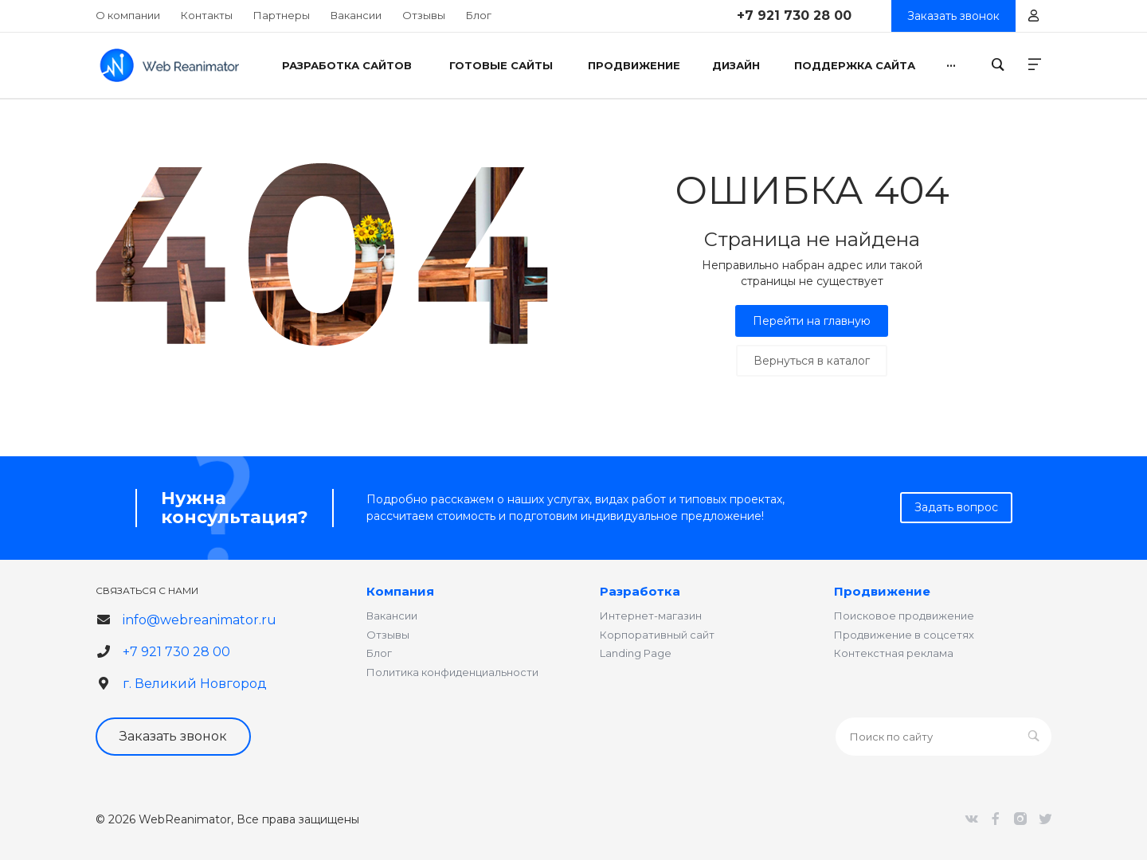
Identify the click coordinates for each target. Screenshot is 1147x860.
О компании (128, 15)
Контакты (207, 15)
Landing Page (635, 653)
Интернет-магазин (651, 615)
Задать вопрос (956, 507)
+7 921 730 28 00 (794, 15)
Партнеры (281, 15)
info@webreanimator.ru (199, 619)
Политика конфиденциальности (452, 672)
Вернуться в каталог (812, 361)
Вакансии (356, 15)
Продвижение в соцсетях (904, 634)
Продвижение (882, 591)
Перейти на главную (812, 321)
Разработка (640, 591)
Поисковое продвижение (904, 615)
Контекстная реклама (893, 653)
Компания (400, 591)
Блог (478, 15)
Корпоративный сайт (657, 634)
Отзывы (423, 15)
